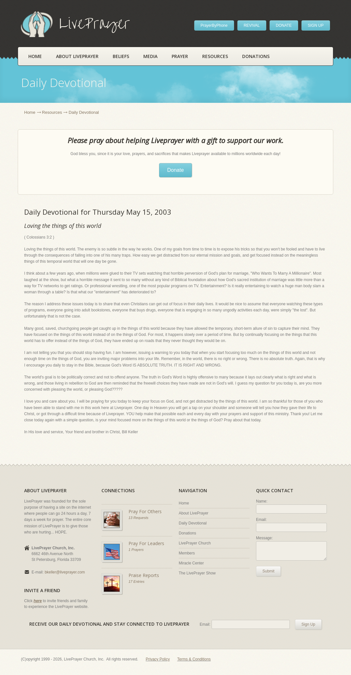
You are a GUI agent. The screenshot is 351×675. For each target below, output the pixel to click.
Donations (256, 56)
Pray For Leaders (146, 543)
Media (150, 56)
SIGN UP (316, 25)
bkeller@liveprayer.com (65, 572)
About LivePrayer (77, 56)
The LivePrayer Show (197, 573)
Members (187, 553)
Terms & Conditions (194, 659)
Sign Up (308, 624)
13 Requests (138, 518)
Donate (175, 170)
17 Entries (136, 581)
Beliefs (121, 56)
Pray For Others (145, 511)
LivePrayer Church (195, 543)
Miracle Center (191, 563)
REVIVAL (252, 25)
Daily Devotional (193, 523)
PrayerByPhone (214, 25)
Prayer (180, 56)
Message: (264, 538)
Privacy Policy (158, 659)
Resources (215, 56)
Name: (261, 501)
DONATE (284, 25)
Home (35, 56)
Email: (261, 519)
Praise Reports (143, 575)
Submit (268, 571)
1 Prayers (136, 550)
